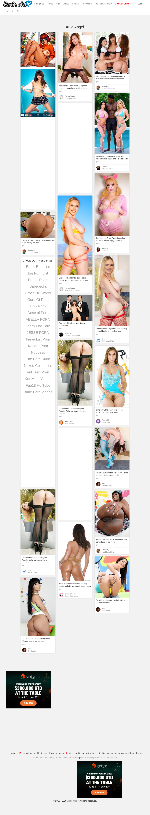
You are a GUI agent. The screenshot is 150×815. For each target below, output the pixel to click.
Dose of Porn (38, 313)
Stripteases (112, 757)
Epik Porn (38, 306)
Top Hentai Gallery (103, 4)
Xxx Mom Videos (38, 379)
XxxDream (69, 421)
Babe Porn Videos (38, 392)
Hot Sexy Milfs (70, 98)
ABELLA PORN (38, 319)
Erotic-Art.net (73, 801)
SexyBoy (105, 86)
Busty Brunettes (71, 596)
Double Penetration (72, 335)
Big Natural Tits (108, 341)
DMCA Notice (86, 757)
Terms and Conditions (43, 757)
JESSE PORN (38, 333)
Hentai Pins (100, 757)
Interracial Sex (107, 169)
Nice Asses (69, 423)
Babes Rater (38, 280)
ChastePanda (70, 594)
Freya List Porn (38, 339)
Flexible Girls (107, 485)
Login (140, 4)
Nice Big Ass (33, 253)
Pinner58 (105, 420)
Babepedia (38, 286)
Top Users (87, 4)
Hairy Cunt (106, 422)
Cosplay (105, 250)
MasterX (105, 167)
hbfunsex (68, 333)
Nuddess (38, 352)
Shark (104, 339)
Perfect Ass (32, 572)
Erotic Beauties (38, 267)
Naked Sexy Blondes (73, 290)
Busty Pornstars (108, 89)
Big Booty (106, 610)
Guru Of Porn (38, 300)
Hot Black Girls (108, 552)
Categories (40, 4)
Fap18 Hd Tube (38, 385)
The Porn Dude (38, 359)
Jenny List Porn (38, 326)
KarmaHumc (70, 96)
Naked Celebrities (38, 366)
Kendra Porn (38, 346)
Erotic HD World (38, 293)
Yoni (103, 483)
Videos (66, 4)
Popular (75, 4)
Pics (51, 4)
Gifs (58, 4)
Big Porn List (38, 273)
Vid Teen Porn (38, 372)
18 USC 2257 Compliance (67, 757)
